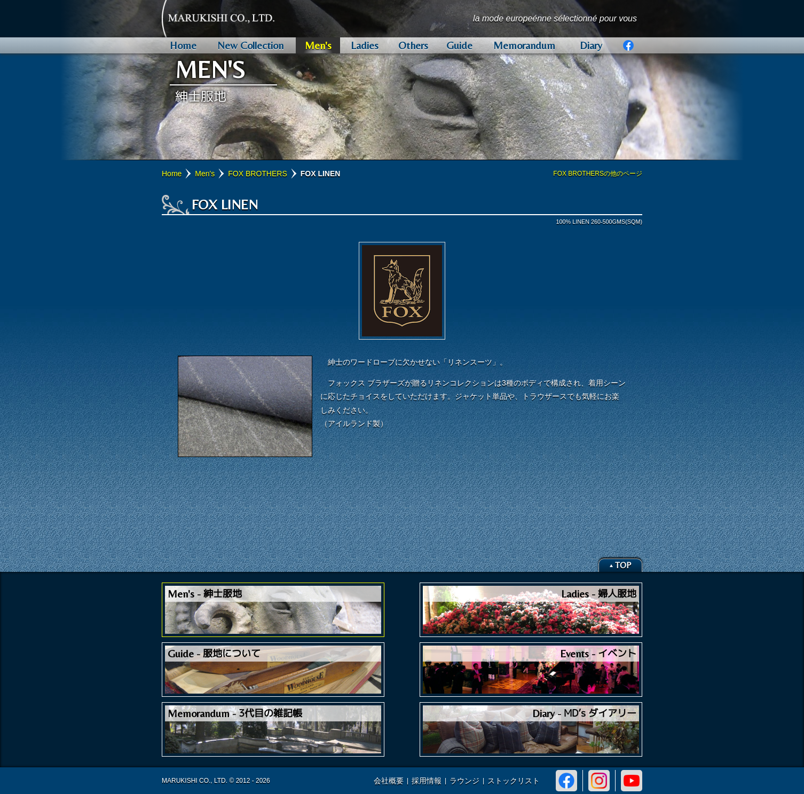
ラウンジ (464, 780)
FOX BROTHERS (257, 173)
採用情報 (427, 780)
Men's (205, 173)
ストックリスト (513, 780)
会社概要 (389, 780)
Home (172, 173)
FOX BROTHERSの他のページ (597, 173)
